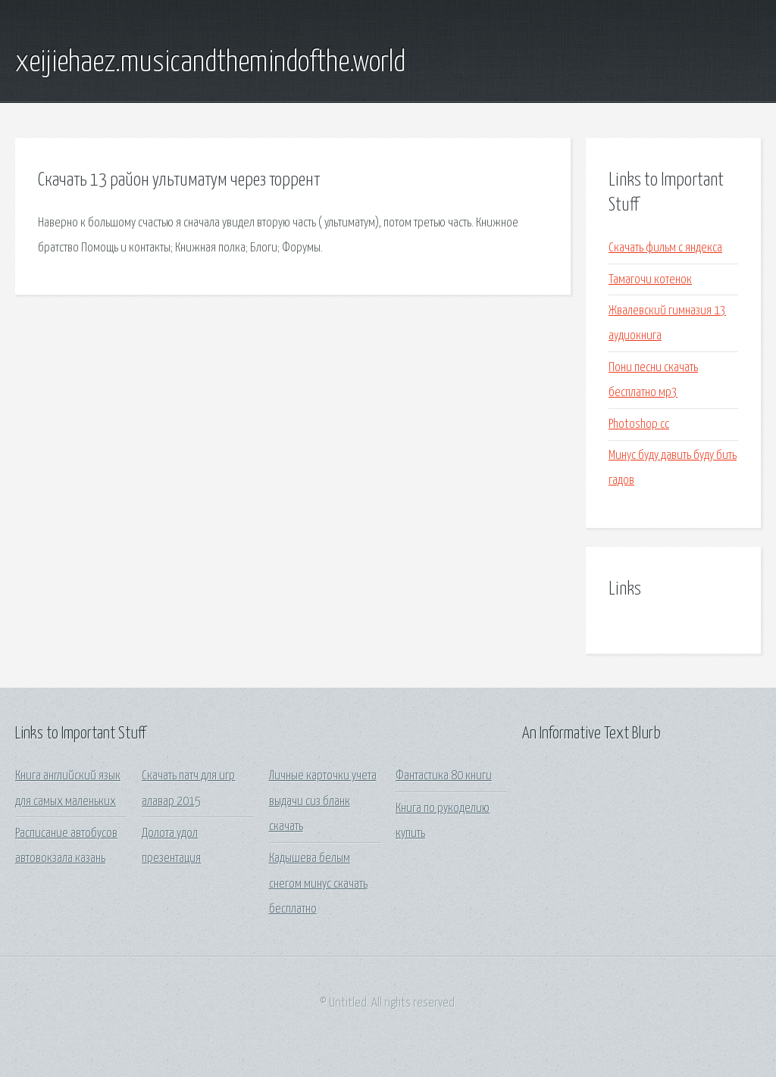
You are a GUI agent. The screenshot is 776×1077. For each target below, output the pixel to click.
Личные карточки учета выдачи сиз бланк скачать (323, 801)
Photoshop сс (639, 424)
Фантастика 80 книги (444, 776)
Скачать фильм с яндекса (665, 248)
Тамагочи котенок (650, 279)
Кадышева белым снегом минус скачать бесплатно (318, 884)
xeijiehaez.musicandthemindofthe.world (210, 62)
